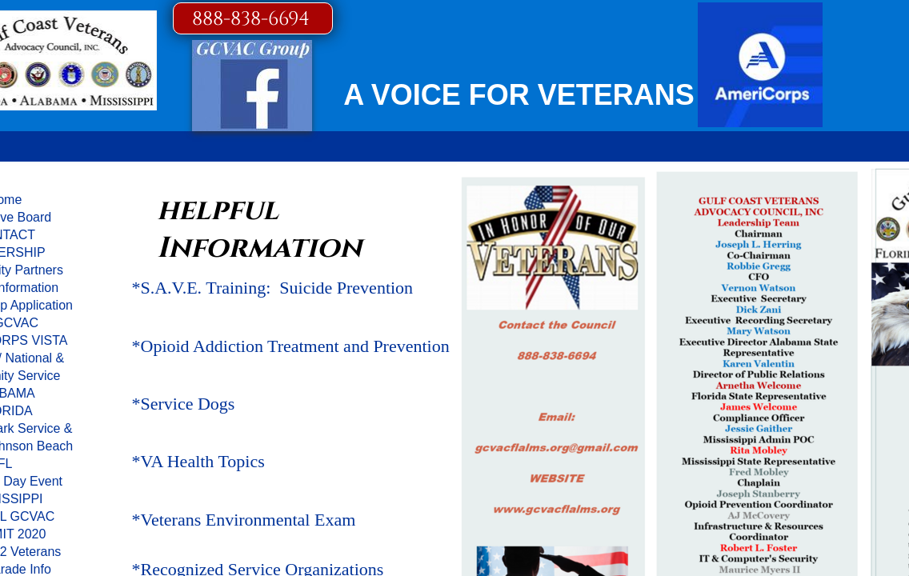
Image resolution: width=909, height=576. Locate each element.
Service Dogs (188, 404)
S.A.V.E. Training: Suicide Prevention (277, 288)
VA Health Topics (203, 461)
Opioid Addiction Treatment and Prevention (295, 346)
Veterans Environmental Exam (248, 520)
